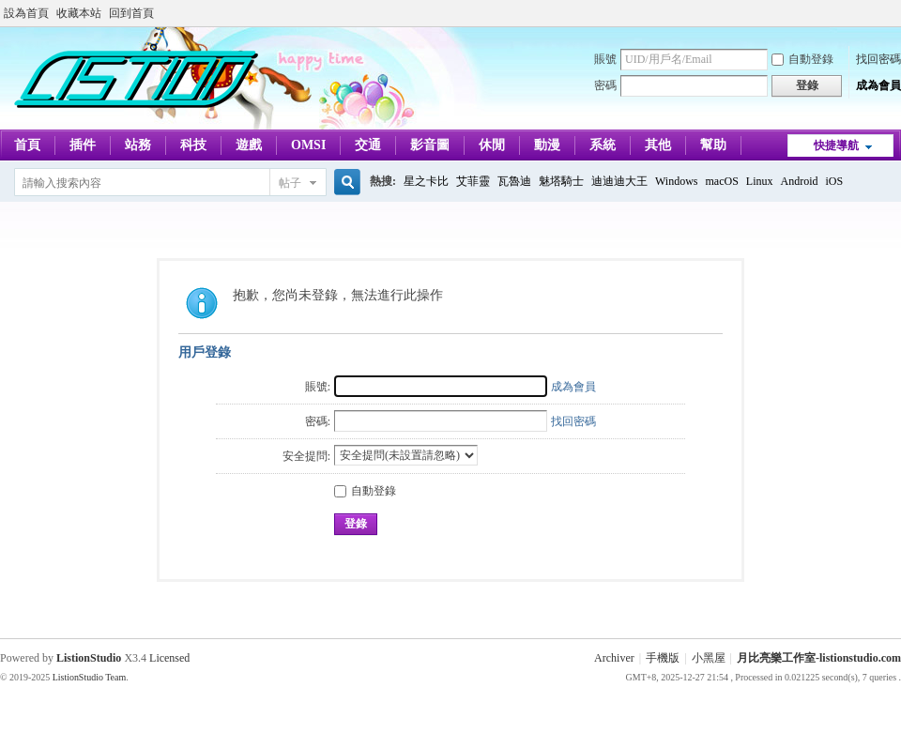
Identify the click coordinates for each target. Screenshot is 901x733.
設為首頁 (26, 13)
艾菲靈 (473, 181)
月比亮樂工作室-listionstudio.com (819, 657)
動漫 (547, 145)
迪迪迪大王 (619, 181)
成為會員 (878, 85)
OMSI (308, 145)
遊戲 (249, 145)
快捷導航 (836, 145)
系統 (602, 145)
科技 (193, 145)
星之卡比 (426, 181)
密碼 (605, 85)
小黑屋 (708, 657)
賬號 (605, 59)
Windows (676, 181)
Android (799, 181)
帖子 (290, 183)
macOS (722, 181)
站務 (138, 145)
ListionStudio (88, 657)
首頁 (27, 145)
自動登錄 (802, 59)
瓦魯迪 (514, 181)
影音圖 (430, 145)
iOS (835, 181)
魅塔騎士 (561, 181)
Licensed (169, 657)
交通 (368, 145)
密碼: (317, 421)
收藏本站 (78, 13)
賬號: (317, 386)
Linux (759, 181)
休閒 (492, 145)
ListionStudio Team (89, 677)
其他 (658, 145)
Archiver (614, 657)
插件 (82, 145)
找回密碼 (878, 59)
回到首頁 (131, 13)
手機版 (663, 657)
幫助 (713, 145)
